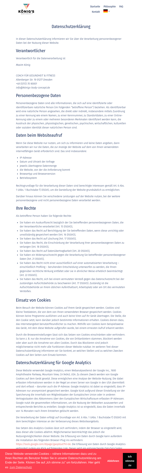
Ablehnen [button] (113, 460)
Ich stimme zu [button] (129, 461)
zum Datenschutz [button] (21, 467)
